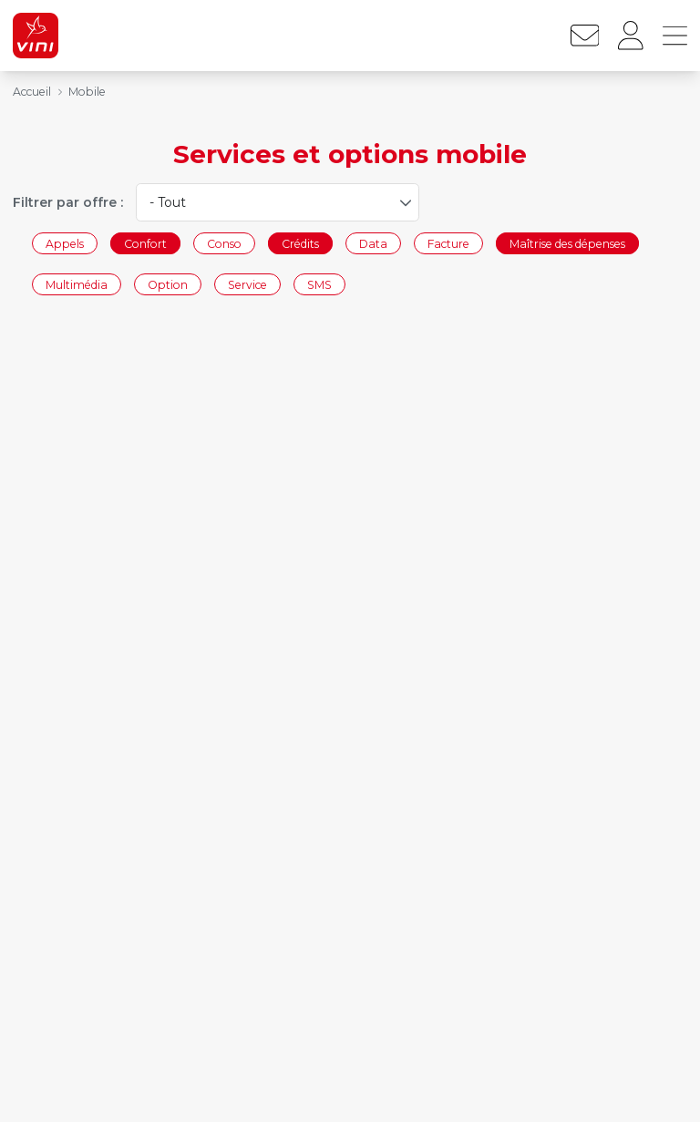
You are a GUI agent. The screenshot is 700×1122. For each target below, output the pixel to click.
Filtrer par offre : (68, 202)
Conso (224, 243)
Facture (448, 243)
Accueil (32, 91)
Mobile (87, 91)
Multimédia (77, 285)
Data (373, 243)
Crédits (300, 243)
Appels (65, 243)
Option (168, 285)
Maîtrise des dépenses (567, 243)
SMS (319, 285)
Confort (145, 243)
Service (247, 285)
